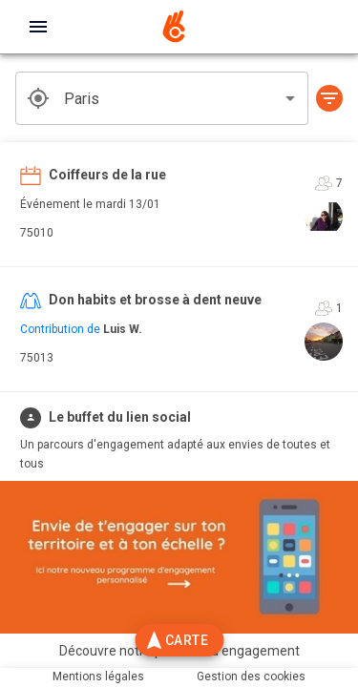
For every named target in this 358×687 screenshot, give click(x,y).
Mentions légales (98, 676)
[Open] (290, 98)
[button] (329, 98)
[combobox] (161, 98)
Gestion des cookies (251, 676)
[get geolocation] (38, 98)
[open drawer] (38, 27)
